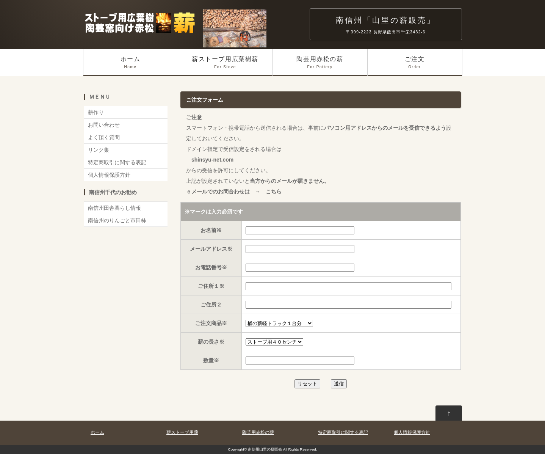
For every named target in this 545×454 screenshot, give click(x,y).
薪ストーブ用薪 (182, 432)
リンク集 (98, 150)
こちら (274, 192)
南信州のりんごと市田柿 (117, 220)
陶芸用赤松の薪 (320, 66)
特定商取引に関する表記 (117, 162)
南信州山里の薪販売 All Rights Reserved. (282, 449)
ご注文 (415, 66)
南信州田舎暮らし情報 (114, 208)
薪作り (96, 112)
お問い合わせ (104, 125)
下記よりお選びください (279, 323)
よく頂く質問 (104, 137)
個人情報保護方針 (109, 175)
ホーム (130, 66)
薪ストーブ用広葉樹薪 (225, 66)
